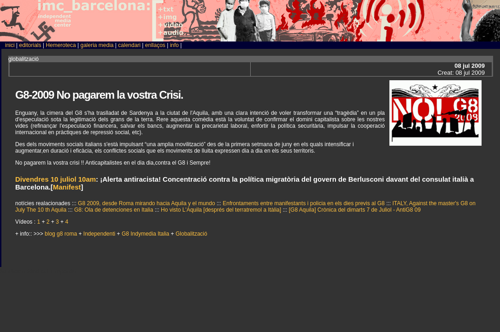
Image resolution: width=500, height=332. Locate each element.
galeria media (96, 45)
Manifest (67, 187)
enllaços (155, 45)
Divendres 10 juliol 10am (55, 179)
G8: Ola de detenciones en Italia (114, 210)
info (174, 45)
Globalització (191, 234)
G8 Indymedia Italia (146, 234)
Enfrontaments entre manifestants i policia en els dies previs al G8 (304, 203)
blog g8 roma (61, 234)
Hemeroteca (61, 45)
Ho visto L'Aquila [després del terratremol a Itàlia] (221, 210)
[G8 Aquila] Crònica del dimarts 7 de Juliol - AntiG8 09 (355, 210)
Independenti (100, 234)
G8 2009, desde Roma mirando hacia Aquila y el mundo (147, 203)
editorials (30, 45)
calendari (129, 45)
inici (10, 45)
